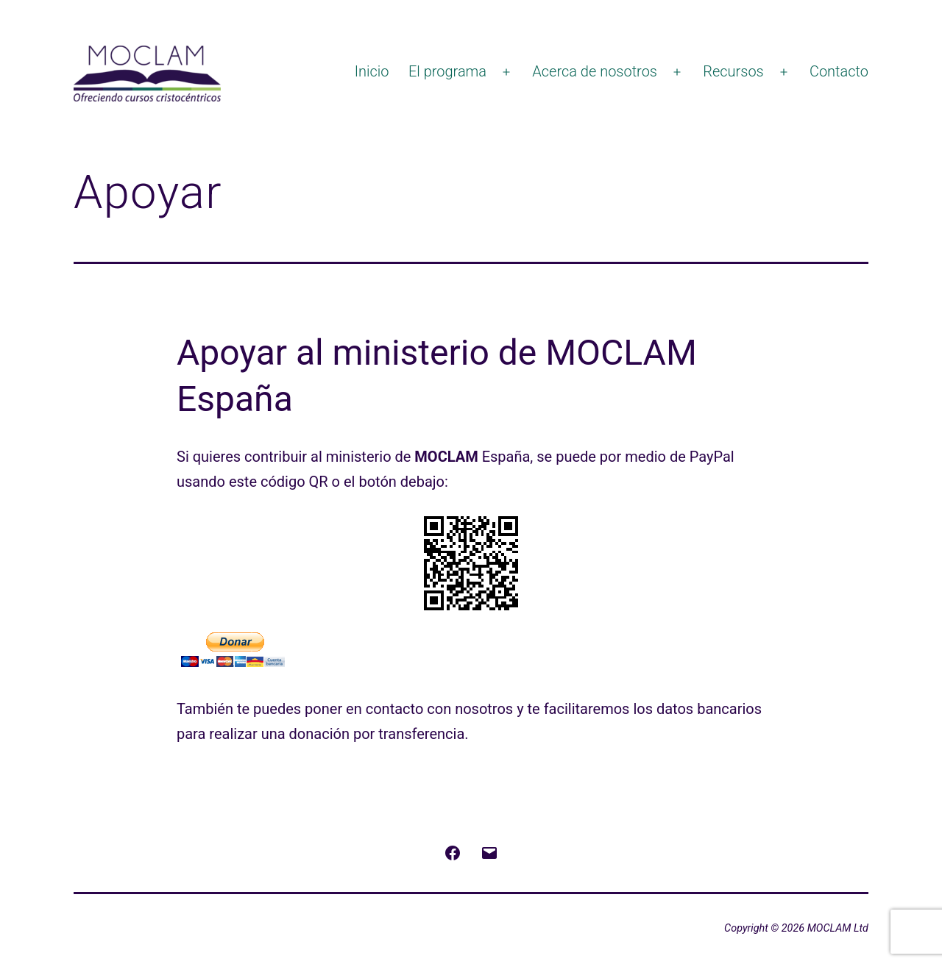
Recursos (733, 71)
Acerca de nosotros (594, 71)
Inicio (372, 71)
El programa (447, 71)
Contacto (839, 71)
